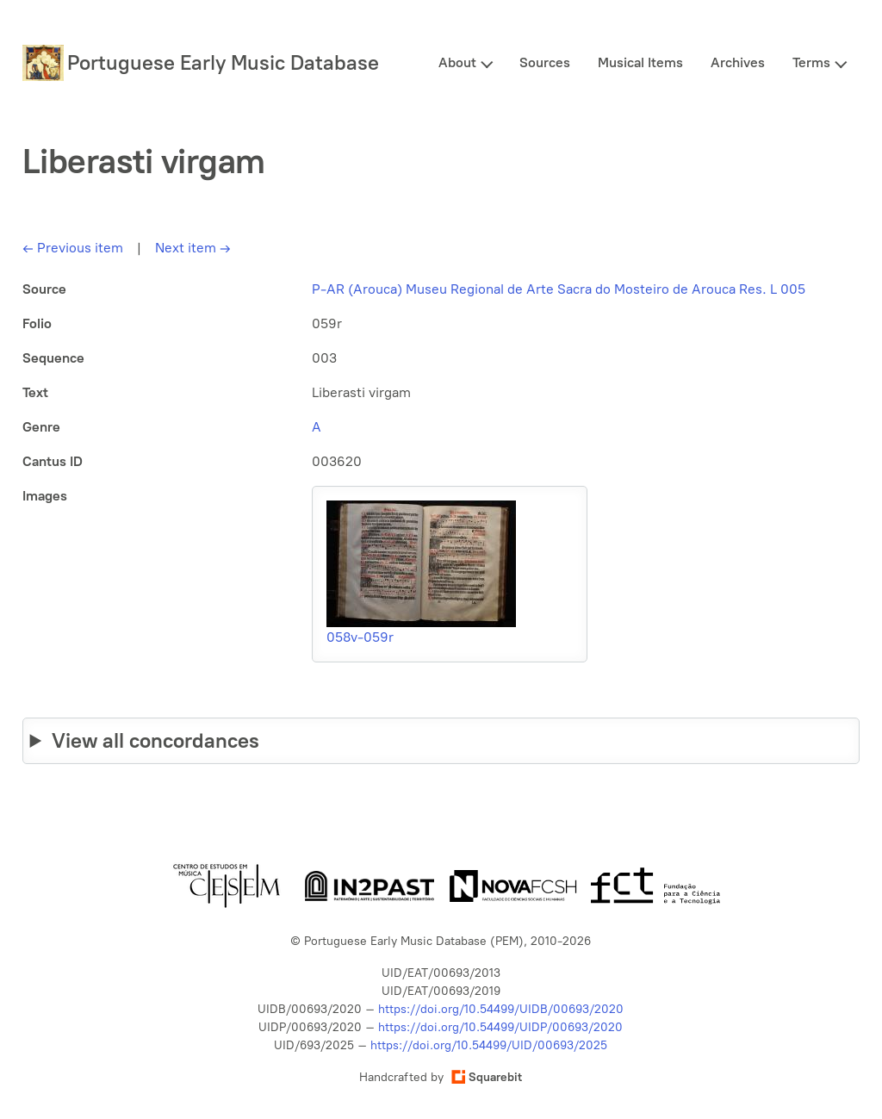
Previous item (72, 247)
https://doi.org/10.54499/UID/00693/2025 (488, 1045)
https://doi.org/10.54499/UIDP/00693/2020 (500, 1027)
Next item (193, 247)
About (457, 62)
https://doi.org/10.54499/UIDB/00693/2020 (501, 1009)
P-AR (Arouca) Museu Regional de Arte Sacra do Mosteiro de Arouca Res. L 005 (558, 289)
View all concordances (155, 740)
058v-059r (360, 637)
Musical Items (640, 62)
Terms (811, 62)
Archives (738, 62)
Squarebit (486, 1077)
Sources (544, 62)
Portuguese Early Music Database (223, 62)
